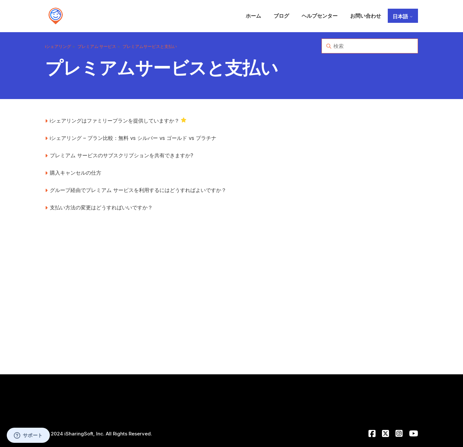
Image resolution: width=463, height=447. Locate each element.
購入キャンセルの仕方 (75, 172)
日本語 (403, 16)
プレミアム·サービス (96, 46)
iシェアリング (58, 46)
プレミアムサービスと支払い (150, 46)
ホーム (253, 16)
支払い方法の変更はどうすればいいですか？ (101, 207)
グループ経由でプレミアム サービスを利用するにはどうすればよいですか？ (138, 190)
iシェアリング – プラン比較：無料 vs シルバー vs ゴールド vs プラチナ (133, 138)
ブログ (281, 16)
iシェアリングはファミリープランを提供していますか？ (114, 120)
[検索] (370, 46)
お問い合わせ (365, 16)
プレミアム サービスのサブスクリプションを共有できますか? (121, 155)
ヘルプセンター (320, 16)
